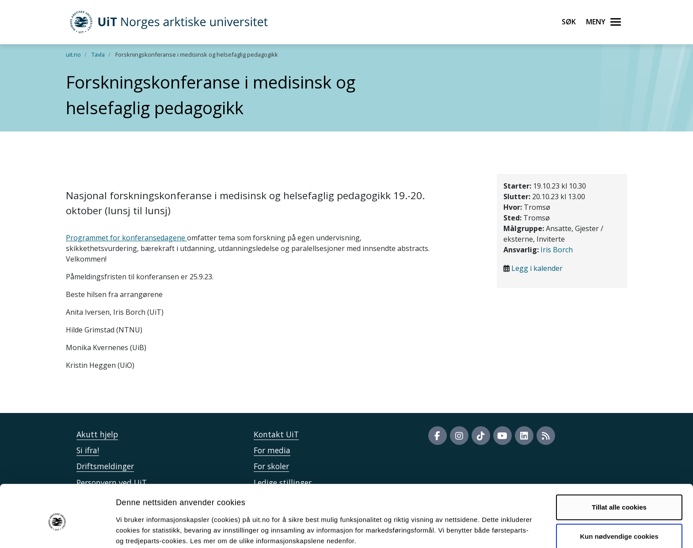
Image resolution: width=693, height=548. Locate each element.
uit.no (73, 54)
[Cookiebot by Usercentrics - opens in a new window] (57, 530)
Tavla (98, 54)
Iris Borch (557, 250)
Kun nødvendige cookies (619, 497)
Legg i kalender (537, 268)
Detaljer (470, 530)
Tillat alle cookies (619, 468)
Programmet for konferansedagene (126, 238)
